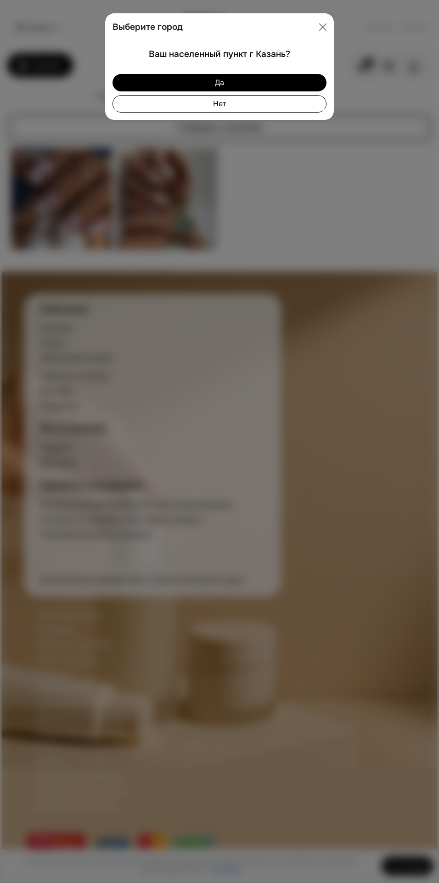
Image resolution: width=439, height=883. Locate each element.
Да (219, 82)
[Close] (322, 27)
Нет (219, 103)
